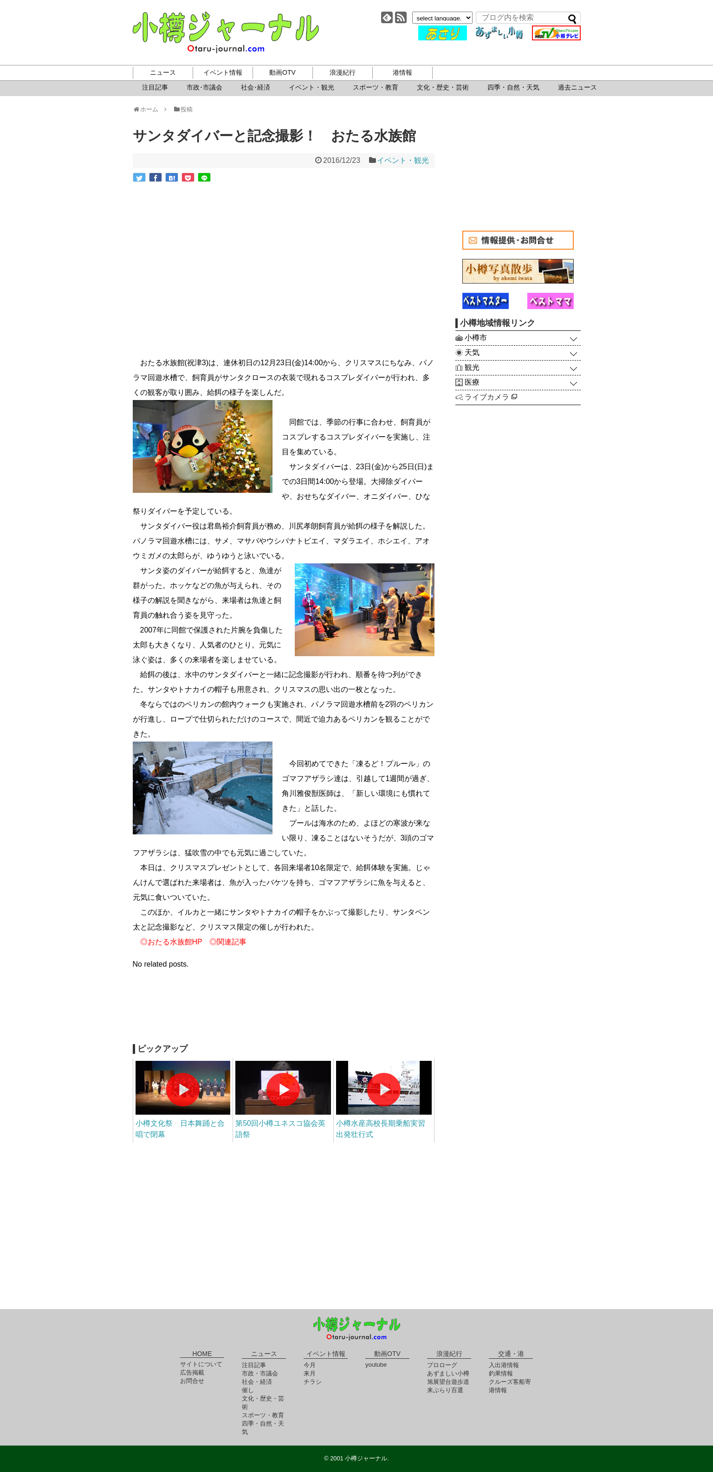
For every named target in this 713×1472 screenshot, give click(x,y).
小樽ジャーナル (226, 32)
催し (248, 1390)
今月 (310, 1365)
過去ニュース (577, 87)
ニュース (163, 72)
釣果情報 (501, 1373)
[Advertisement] (283, 1011)
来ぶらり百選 (445, 1390)
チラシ (313, 1381)
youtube (376, 1364)
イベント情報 (222, 72)
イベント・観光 (311, 87)
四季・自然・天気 (513, 87)
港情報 (402, 72)
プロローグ (442, 1365)
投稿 (183, 109)
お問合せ (192, 1380)
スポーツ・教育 (375, 87)
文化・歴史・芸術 (443, 87)
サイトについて (201, 1364)
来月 (310, 1373)
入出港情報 (504, 1365)
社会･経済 (255, 87)
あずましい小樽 (448, 1373)
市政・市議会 (260, 1373)
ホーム (149, 109)
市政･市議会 (204, 87)
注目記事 (155, 87)
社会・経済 (257, 1381)
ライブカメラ (491, 397)
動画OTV (282, 72)
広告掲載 (192, 1372)
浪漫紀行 (343, 72)
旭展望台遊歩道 (448, 1381)
